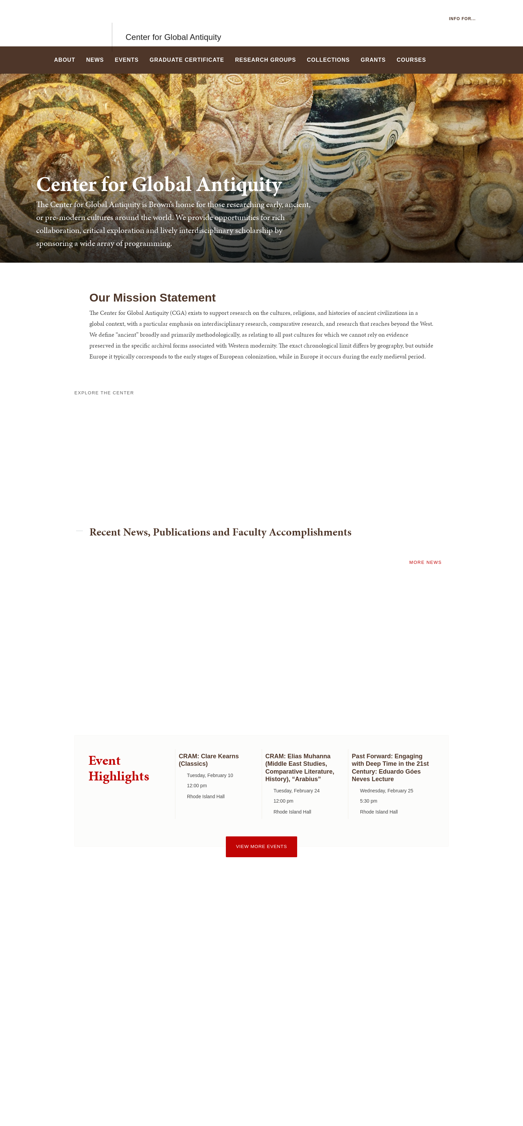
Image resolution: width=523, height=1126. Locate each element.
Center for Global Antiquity (173, 23)
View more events (261, 846)
